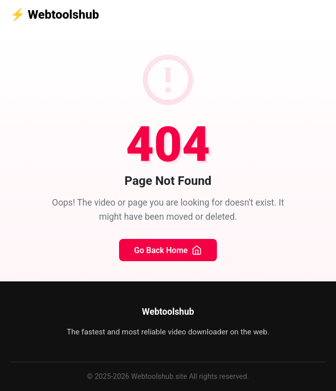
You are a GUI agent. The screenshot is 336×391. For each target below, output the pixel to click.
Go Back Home (168, 250)
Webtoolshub (54, 15)
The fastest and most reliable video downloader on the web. (168, 331)
